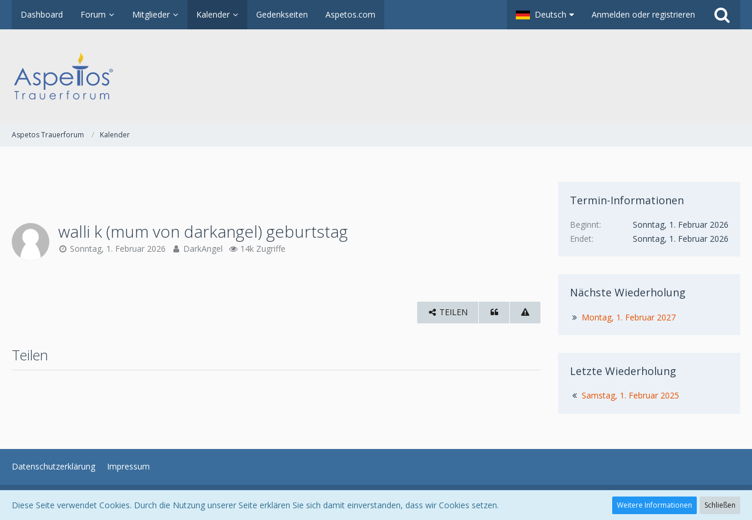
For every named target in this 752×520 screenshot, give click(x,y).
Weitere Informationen (654, 505)
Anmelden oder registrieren (643, 14)
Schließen (720, 505)
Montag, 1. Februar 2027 (629, 317)
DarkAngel (203, 248)
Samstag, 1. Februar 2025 (630, 395)
